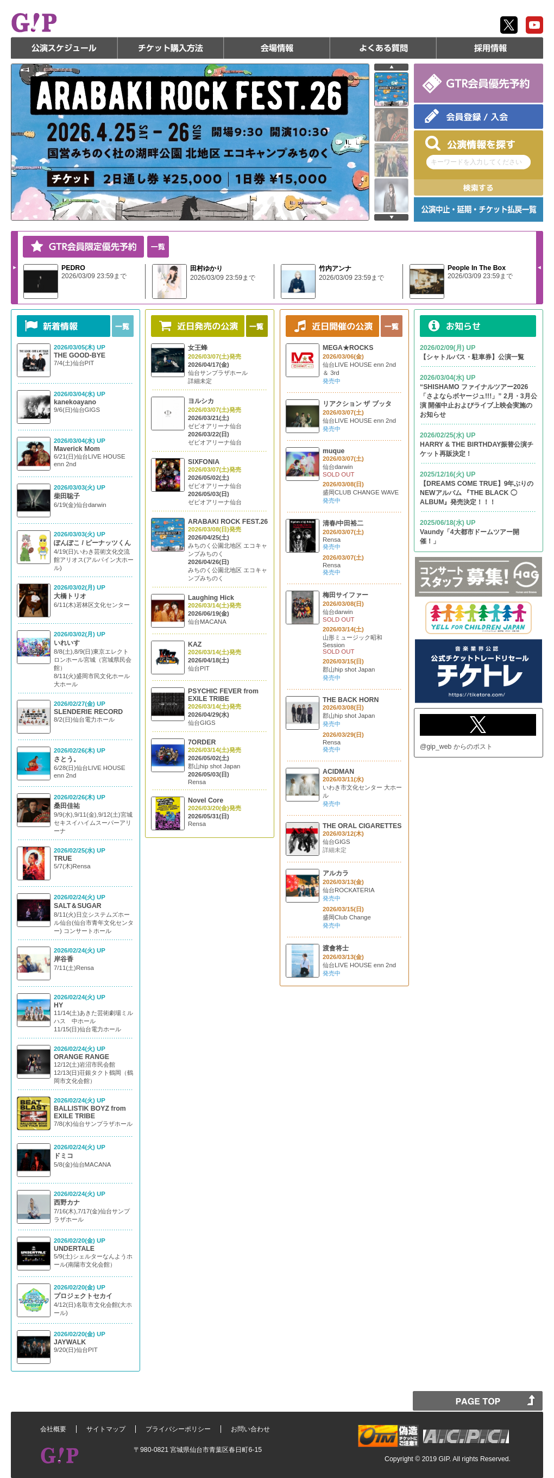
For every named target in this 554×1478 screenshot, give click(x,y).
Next (14, 267)
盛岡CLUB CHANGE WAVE (361, 492)
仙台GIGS (202, 722)
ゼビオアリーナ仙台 (215, 426)
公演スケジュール (64, 48)
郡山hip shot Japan (214, 766)
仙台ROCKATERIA (349, 890)
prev (391, 67)
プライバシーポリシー (178, 1429)
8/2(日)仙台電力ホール (84, 719)
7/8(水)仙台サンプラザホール (93, 1123)
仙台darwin (338, 467)
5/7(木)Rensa (72, 866)
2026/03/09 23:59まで (94, 276)
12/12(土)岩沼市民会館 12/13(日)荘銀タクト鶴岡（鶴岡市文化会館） (93, 1072)
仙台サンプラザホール (218, 372)
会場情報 (277, 48)
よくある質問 (383, 48)
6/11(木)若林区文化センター (92, 605)
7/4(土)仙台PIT (74, 363)
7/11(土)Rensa (74, 968)
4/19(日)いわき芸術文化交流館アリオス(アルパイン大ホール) (94, 559)
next (391, 217)
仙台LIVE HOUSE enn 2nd (359, 420)
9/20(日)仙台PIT (76, 1350)
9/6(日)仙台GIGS (77, 409)
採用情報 (490, 48)
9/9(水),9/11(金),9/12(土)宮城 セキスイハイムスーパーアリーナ (93, 822)
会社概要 (53, 1429)
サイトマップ (105, 1429)
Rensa (197, 782)
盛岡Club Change (347, 917)
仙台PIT (199, 668)
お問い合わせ (250, 1429)
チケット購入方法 (170, 48)
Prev (539, 267)
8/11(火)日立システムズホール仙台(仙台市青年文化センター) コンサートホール (94, 922)
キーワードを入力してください (476, 162)
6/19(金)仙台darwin (80, 505)
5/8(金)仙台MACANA (82, 1164)
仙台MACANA (207, 621)
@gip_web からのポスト (456, 746)
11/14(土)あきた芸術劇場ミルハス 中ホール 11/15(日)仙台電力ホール (93, 1021)
